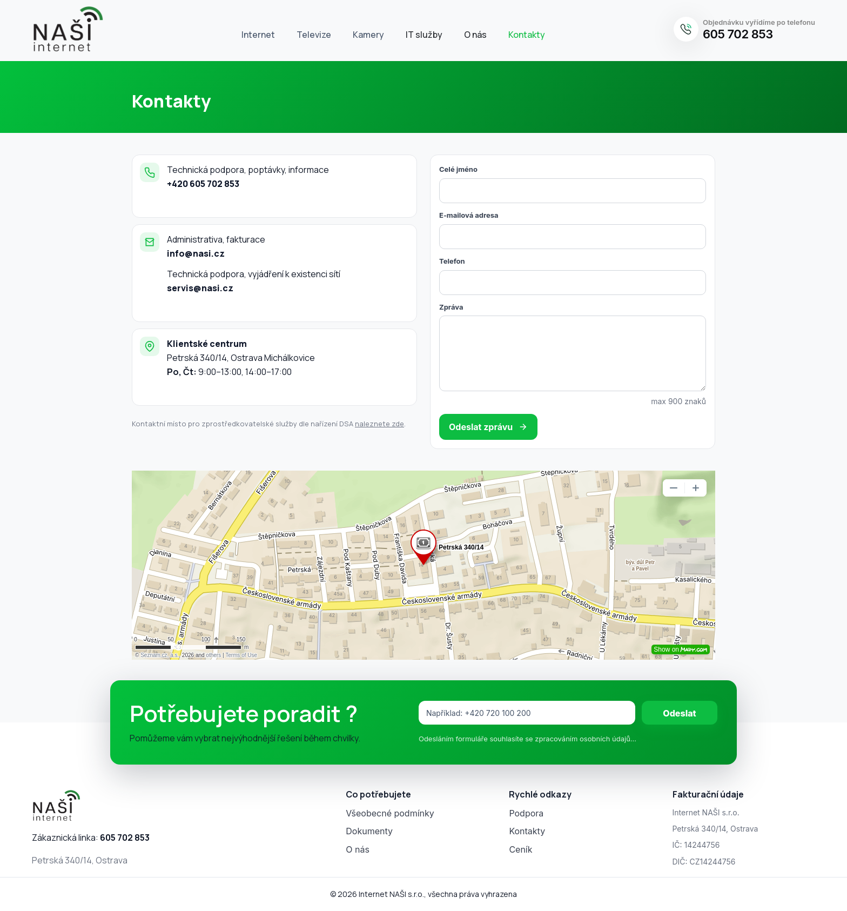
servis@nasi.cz (200, 288)
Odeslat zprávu (488, 426)
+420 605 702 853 (203, 184)
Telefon (452, 261)
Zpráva (451, 307)
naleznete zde (379, 423)
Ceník (520, 849)
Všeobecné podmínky (390, 813)
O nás (475, 35)
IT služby (424, 35)
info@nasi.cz (196, 253)
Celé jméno (458, 169)
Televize (314, 35)
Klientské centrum (207, 344)
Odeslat (679, 713)
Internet (258, 35)
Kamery (368, 35)
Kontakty (526, 35)
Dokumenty (369, 831)
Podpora (526, 813)
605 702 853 (738, 34)
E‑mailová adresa (469, 215)
